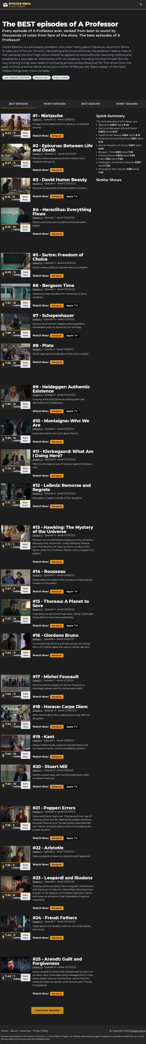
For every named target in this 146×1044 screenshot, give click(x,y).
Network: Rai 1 (41, 77)
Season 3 (38, 535)
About (14, 1031)
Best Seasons (91, 104)
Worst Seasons (127, 104)
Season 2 (38, 153)
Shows (4, 1031)
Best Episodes (18, 104)
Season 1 (37, 119)
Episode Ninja (137, 1031)
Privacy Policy (40, 1031)
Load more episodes (47, 1010)
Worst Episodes (55, 104)
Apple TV (71, 196)
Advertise (25, 1031)
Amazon (57, 135)
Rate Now (25, 134)
